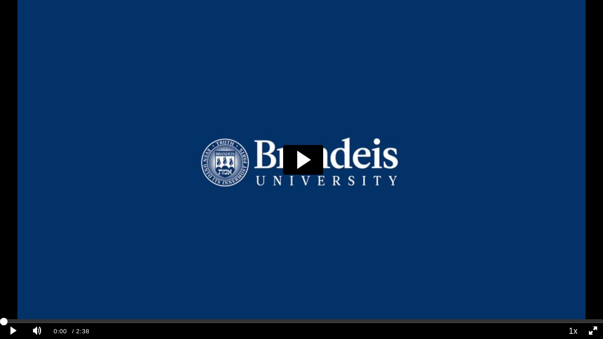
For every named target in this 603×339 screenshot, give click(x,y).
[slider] (301, 321)
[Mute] (37, 331)
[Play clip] (13, 331)
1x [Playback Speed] (573, 331)
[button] (303, 160)
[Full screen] (593, 331)
